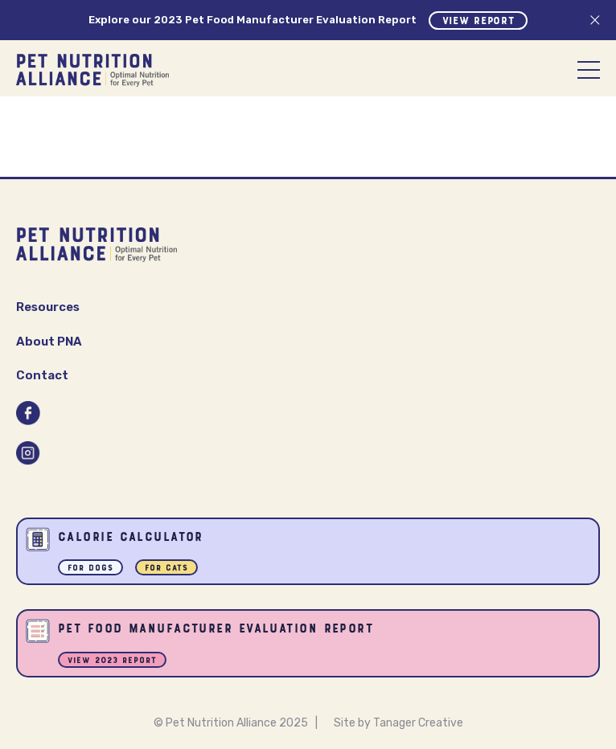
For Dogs (90, 568)
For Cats (166, 568)
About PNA (49, 341)
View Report (478, 21)
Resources (48, 307)
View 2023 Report (112, 661)
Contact (42, 375)
